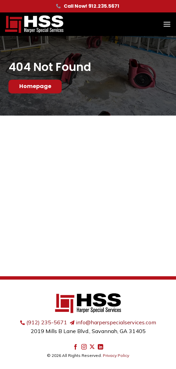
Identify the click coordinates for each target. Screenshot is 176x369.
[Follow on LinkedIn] (100, 347)
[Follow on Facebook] (75, 347)
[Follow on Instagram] (84, 347)
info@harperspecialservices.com (116, 322)
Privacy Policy (116, 355)
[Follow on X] (92, 347)
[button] (167, 24)
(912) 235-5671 (46, 322)
